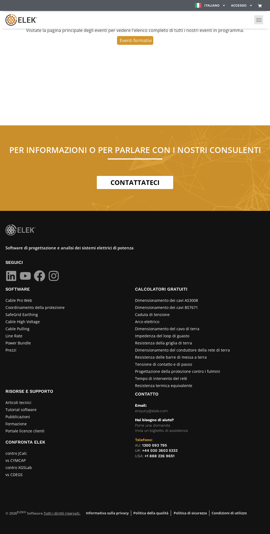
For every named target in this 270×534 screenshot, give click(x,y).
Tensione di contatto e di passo (163, 364)
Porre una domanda (152, 425)
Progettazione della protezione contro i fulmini (177, 371)
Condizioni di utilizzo (229, 513)
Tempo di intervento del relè (161, 378)
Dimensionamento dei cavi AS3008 (166, 300)
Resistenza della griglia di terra (163, 343)
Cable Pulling (17, 328)
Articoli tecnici (18, 402)
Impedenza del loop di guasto (162, 335)
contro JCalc (16, 453)
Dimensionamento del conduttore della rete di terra (182, 350)
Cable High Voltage (22, 321)
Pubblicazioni (17, 416)
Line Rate (13, 335)
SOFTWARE (17, 289)
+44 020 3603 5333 (160, 450)
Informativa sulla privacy (107, 513)
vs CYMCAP (15, 460)
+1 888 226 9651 (160, 456)
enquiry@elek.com (151, 411)
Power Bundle (18, 343)
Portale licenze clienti (24, 430)
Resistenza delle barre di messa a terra (171, 357)
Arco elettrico (147, 321)
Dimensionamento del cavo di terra (167, 328)
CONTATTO (146, 394)
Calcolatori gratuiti (161, 289)
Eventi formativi (136, 40)
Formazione (16, 423)
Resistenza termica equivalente (163, 385)
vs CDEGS (14, 474)
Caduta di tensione (152, 314)
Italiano (215, 5)
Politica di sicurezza (190, 513)
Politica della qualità (151, 513)
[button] (258, 19)
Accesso (242, 5)
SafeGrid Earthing (21, 314)
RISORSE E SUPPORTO (29, 391)
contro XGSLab (18, 467)
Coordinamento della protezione (35, 307)
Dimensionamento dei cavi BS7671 (166, 307)
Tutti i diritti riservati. (62, 513)
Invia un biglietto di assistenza (161, 430)
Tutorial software (21, 409)
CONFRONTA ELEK (25, 442)
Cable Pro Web (18, 300)
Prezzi (10, 350)
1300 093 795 (154, 445)
